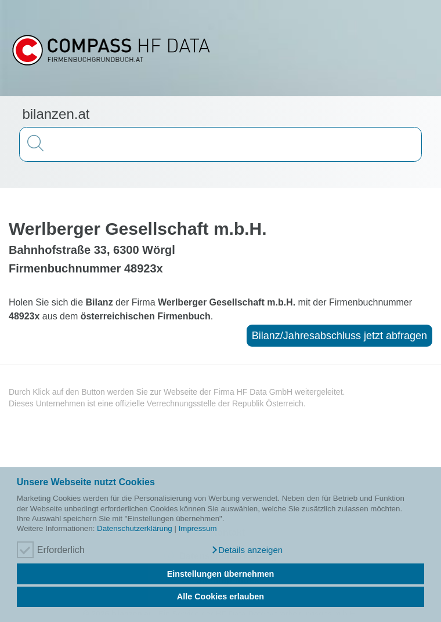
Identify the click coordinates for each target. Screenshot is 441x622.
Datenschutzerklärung (134, 528)
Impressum (198, 528)
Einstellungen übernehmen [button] (220, 574)
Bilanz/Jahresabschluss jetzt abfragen (339, 335)
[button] (247, 550)
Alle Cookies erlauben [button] (220, 596)
